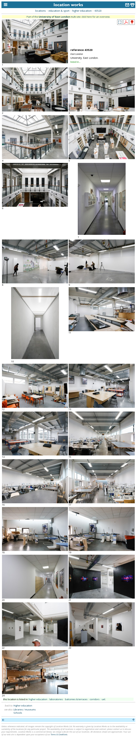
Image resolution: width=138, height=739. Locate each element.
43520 (98, 10)
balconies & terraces (76, 699)
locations (40, 10)
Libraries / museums (24, 709)
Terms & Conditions (59, 734)
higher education (82, 10)
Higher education (22, 705)
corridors (95, 699)
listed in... (75, 61)
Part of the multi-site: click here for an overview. (68, 16)
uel (103, 699)
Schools (17, 712)
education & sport (59, 10)
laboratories (56, 699)
